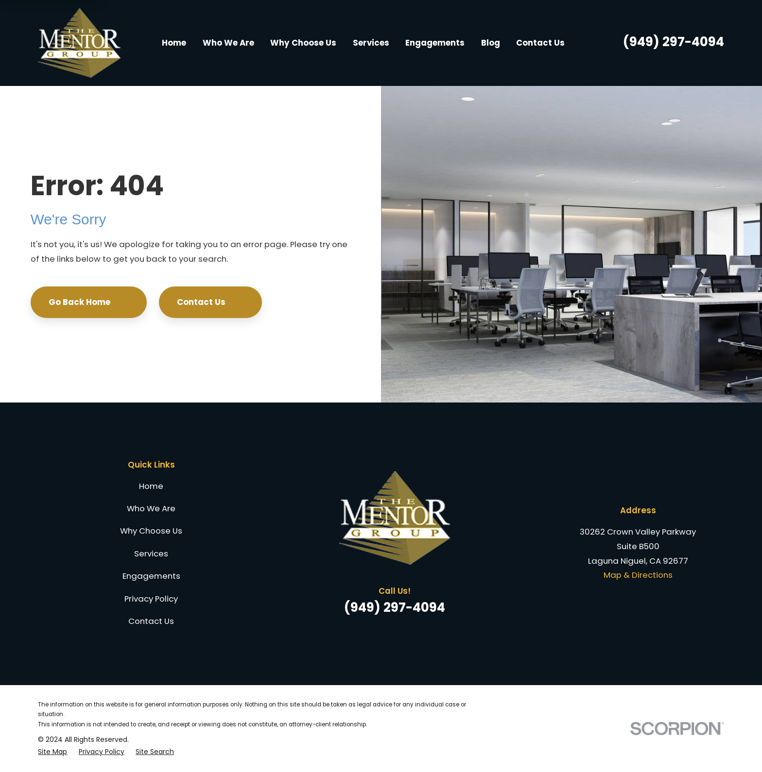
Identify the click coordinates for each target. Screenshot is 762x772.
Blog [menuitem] (490, 43)
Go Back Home (89, 302)
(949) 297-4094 (673, 41)
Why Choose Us (151, 531)
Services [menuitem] (371, 43)
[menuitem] (52, 752)
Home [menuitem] (174, 43)
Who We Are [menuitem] (228, 43)
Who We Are (151, 508)
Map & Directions (638, 575)
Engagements (151, 576)
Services (151, 553)
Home (151, 486)
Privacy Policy (151, 598)
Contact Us (210, 302)
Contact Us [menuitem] (540, 43)
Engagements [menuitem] (435, 43)
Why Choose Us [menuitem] (303, 43)
